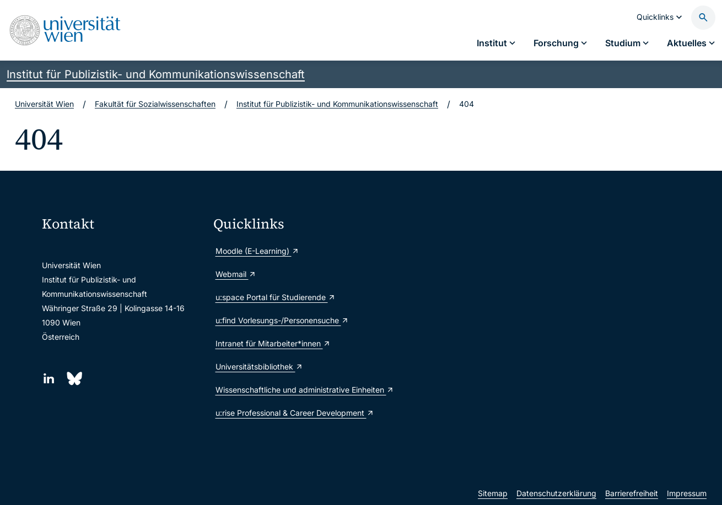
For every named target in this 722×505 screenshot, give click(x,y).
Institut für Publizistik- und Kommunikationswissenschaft (156, 74)
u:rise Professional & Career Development (294, 412)
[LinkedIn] (48, 378)
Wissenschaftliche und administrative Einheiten (294, 389)
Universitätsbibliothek (259, 366)
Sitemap (493, 493)
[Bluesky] (73, 378)
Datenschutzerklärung (556, 493)
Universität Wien (44, 103)
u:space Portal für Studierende (275, 297)
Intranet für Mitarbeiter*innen (273, 343)
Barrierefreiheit (631, 493)
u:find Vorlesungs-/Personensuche (282, 320)
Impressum (687, 493)
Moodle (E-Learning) (257, 251)
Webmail (235, 274)
